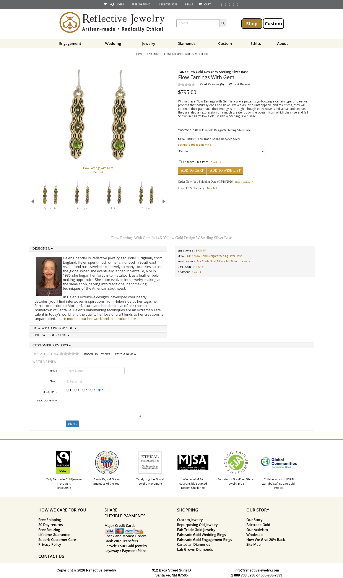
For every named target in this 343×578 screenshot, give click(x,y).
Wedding (113, 43)
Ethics (255, 43)
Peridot (146, 208)
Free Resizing (49, 529)
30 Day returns (50, 524)
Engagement (70, 43)
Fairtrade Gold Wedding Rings (201, 534)
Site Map (253, 544)
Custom (273, 23)
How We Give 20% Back (265, 539)
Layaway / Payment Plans (125, 550)
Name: (53, 370)
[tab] (98, 248)
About (282, 43)
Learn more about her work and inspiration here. (97, 318)
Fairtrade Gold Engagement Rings (204, 539)
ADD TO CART (192, 170)
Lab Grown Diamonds (195, 549)
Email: (53, 381)
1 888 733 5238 (243, 575)
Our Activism (257, 529)
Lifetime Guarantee (54, 534)
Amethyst (82, 208)
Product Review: (47, 400)
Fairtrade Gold (258, 524)
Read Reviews (209, 84)
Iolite (114, 208)
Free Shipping (49, 519)
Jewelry (148, 43)
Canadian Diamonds (193, 544)
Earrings (153, 54)
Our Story (254, 519)
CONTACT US (51, 556)
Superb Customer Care (57, 539)
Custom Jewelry (190, 519)
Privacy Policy (49, 544)
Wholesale (254, 534)
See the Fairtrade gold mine (194, 144)
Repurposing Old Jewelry (197, 524)
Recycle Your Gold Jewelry (125, 546)
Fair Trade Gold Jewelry (196, 529)
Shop (251, 23)
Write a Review (239, 84)
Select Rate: (50, 391)
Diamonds (186, 43)
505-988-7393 (271, 575)
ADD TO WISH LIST (225, 170)
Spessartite (50, 208)
